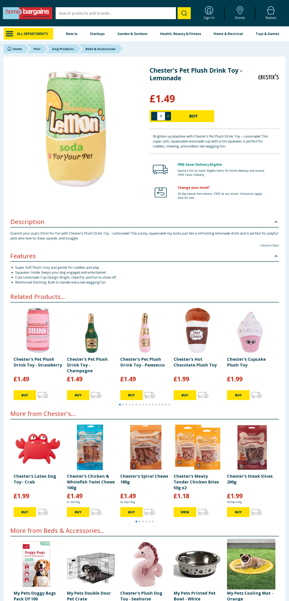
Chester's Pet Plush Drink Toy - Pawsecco (142, 362)
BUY (193, 116)
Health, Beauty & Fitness (180, 34)
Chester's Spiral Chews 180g (144, 479)
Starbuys (97, 34)
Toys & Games (267, 34)
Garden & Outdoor (132, 34)
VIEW (185, 512)
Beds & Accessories (100, 49)
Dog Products (63, 49)
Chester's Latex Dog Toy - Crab (35, 479)
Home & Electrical (228, 34)
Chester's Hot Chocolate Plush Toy (195, 362)
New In (71, 34)
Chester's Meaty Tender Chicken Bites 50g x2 (196, 481)
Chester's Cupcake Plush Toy (246, 362)
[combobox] (123, 13)
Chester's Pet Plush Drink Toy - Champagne (87, 364)
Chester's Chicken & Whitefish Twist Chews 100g (91, 481)
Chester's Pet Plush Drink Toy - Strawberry (38, 362)
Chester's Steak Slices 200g (250, 479)
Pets (37, 49)
